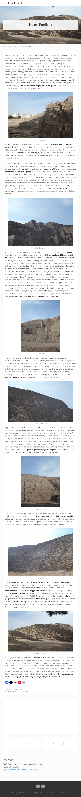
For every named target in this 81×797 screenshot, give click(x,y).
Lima (23, 691)
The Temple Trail (12, 3)
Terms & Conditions (63, 793)
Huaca (15, 691)
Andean (15, 689)
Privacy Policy (51, 793)
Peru (20, 689)
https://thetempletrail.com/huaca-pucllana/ (21, 769)
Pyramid (27, 691)
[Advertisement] (43, 716)
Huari (19, 691)
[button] (76, 3)
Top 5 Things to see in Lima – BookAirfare (20, 764)
